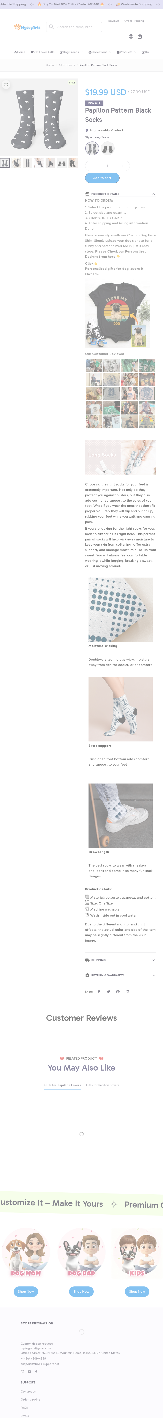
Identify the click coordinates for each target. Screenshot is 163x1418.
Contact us (28, 1386)
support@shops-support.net (40, 1359)
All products (67, 65)
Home (50, 65)
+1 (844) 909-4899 (33, 1353)
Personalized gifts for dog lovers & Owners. (114, 271)
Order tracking (30, 1394)
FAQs (24, 1402)
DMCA (25, 1411)
